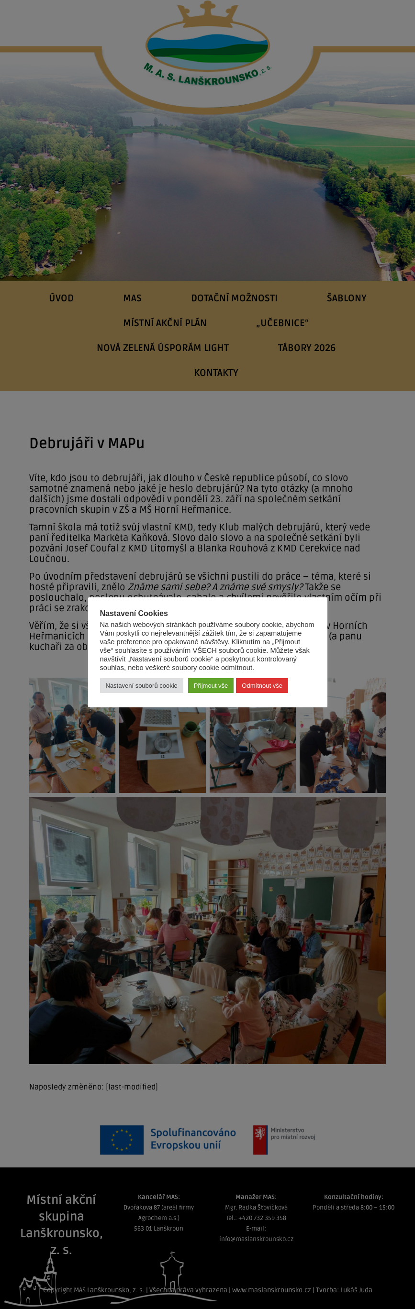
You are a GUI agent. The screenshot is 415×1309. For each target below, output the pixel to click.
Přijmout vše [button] (211, 685)
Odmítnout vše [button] (262, 685)
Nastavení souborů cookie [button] (142, 685)
